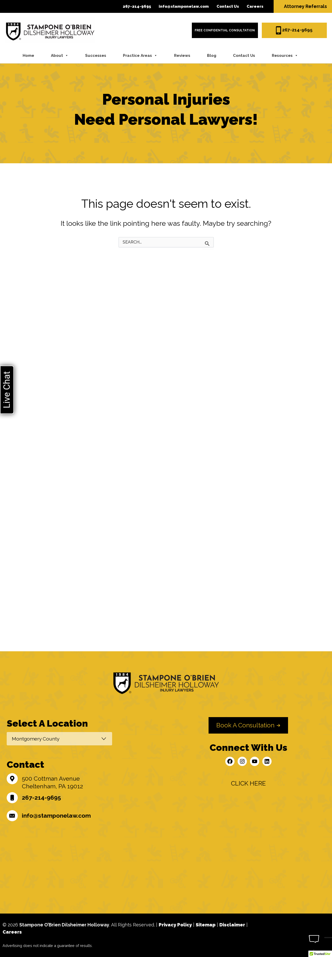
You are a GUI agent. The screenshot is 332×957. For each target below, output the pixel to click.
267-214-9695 (137, 6)
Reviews (182, 55)
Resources (285, 55)
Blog (211, 55)
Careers (255, 6)
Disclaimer (232, 924)
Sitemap (206, 924)
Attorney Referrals (305, 6)
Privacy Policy (175, 924)
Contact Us (228, 6)
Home (28, 55)
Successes (95, 55)
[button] (248, 725)
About (59, 55)
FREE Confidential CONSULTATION (225, 30)
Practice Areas (140, 55)
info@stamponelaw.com (184, 6)
